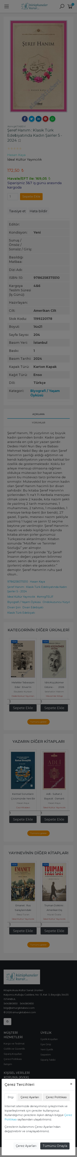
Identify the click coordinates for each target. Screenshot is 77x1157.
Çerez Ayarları (26, 1146)
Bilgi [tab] (11, 1097)
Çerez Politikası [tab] (56, 1097)
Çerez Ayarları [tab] (30, 1097)
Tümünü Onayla (55, 1146)
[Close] (71, 1084)
